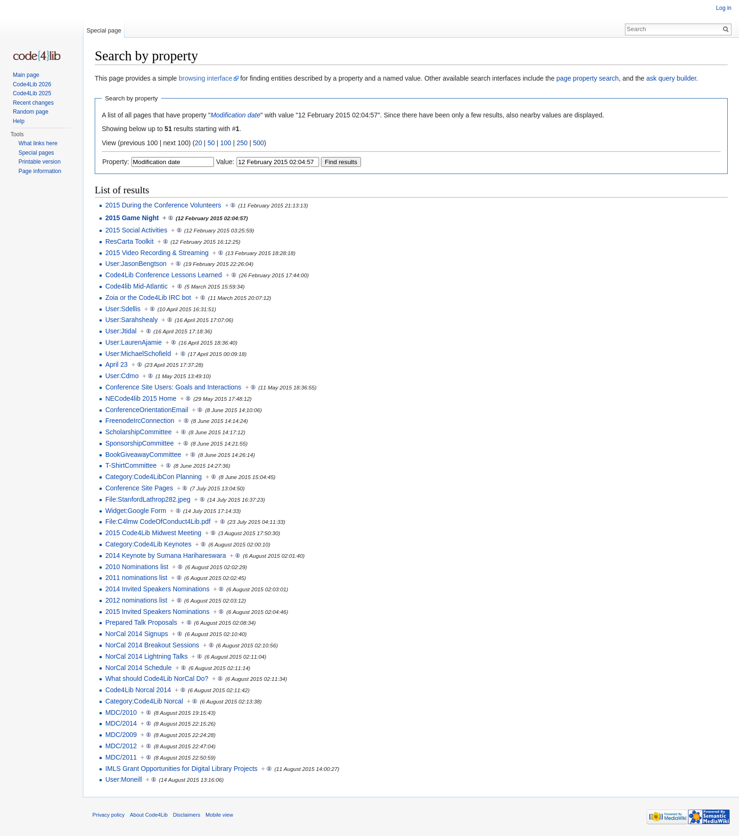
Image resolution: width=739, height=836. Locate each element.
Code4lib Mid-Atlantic (136, 286)
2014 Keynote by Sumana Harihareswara (165, 555)
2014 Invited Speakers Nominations (157, 589)
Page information (39, 171)
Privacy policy (108, 815)
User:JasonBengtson (135, 263)
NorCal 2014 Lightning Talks (146, 656)
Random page (30, 111)
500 (258, 143)
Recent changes (33, 102)
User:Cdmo (122, 376)
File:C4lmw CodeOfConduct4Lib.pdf (157, 521)
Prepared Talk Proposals (141, 622)
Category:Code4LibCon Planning (153, 476)
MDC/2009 (121, 734)
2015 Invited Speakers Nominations (157, 611)
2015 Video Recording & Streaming (156, 253)
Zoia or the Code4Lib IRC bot (148, 297)
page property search (588, 78)
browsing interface (205, 78)
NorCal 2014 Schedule (138, 667)
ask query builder (671, 78)
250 (242, 143)
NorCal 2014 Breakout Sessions (152, 645)
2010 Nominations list (136, 567)
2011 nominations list (136, 577)
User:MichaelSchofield (138, 353)
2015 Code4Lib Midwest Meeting (153, 533)
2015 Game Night (132, 218)
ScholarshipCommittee (138, 432)
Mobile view (219, 815)
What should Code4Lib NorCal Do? (156, 678)
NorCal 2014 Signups (136, 633)
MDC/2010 (121, 712)
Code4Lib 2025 (32, 93)
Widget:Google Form (135, 510)
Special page (103, 30)
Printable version (39, 161)
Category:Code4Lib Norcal (144, 701)
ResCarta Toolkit (129, 241)
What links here (37, 143)
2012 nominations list (136, 600)
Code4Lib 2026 (32, 84)
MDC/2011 (121, 757)
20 (198, 143)
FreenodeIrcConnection (139, 420)
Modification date (236, 115)
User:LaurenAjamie (133, 342)
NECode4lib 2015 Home (140, 398)
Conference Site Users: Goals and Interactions (173, 387)
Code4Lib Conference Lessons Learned (163, 275)
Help (19, 121)
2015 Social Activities (136, 230)
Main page (26, 75)
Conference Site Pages (139, 488)
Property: (115, 162)
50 (211, 143)
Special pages (36, 152)
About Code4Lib (149, 815)
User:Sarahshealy (131, 319)
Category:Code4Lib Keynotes (148, 544)
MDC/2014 (121, 723)
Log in (723, 8)
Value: (225, 162)
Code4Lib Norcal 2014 (138, 690)
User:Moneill (123, 779)
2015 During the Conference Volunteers (163, 205)
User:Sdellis (122, 309)
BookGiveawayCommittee (143, 454)
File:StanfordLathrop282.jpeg (147, 499)
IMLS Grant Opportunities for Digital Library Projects (181, 768)
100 (225, 143)
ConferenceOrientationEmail (146, 410)
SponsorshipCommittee (139, 443)
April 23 (116, 364)
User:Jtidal (120, 331)
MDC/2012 (121, 746)
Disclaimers (186, 815)
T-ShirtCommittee (130, 465)
